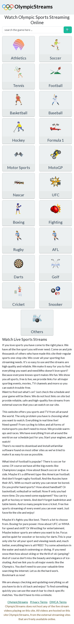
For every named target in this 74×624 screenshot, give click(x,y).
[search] (33, 29)
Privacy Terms (39, 602)
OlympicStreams (27, 7)
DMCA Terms (58, 602)
